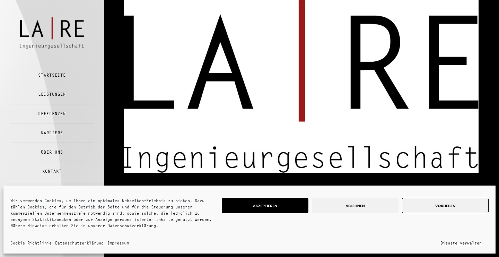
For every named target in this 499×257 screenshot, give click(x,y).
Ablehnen (355, 205)
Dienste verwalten (461, 243)
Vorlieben (445, 205)
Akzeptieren (265, 205)
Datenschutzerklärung (79, 243)
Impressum (118, 243)
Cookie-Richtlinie (31, 243)
